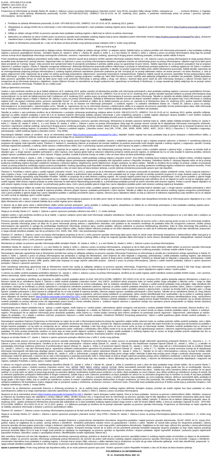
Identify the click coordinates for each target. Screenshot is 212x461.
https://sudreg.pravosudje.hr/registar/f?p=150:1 (95, 134)
